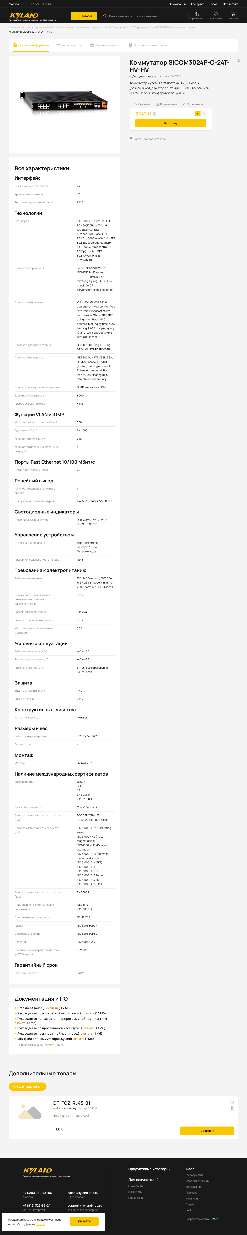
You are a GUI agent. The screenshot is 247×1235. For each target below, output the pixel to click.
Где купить (198, 4)
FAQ (188, 1210)
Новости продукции (198, 1181)
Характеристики (72, 45)
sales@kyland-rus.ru (83, 1193)
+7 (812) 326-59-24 (37, 1205)
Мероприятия (194, 1175)
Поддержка (230, 4)
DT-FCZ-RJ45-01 (72, 1103)
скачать (52, 1008)
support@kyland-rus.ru (85, 1205)
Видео (190, 1204)
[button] (84, 16)
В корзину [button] (170, 123)
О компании (178, 4)
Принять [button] (84, 1221)
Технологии (193, 1186)
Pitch (214, 1219)
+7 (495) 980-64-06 (43, 4)
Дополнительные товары (150, 45)
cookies (40, 1224)
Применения (194, 1192)
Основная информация (33, 45)
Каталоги (192, 1198)
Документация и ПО (108, 45)
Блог (214, 4)
